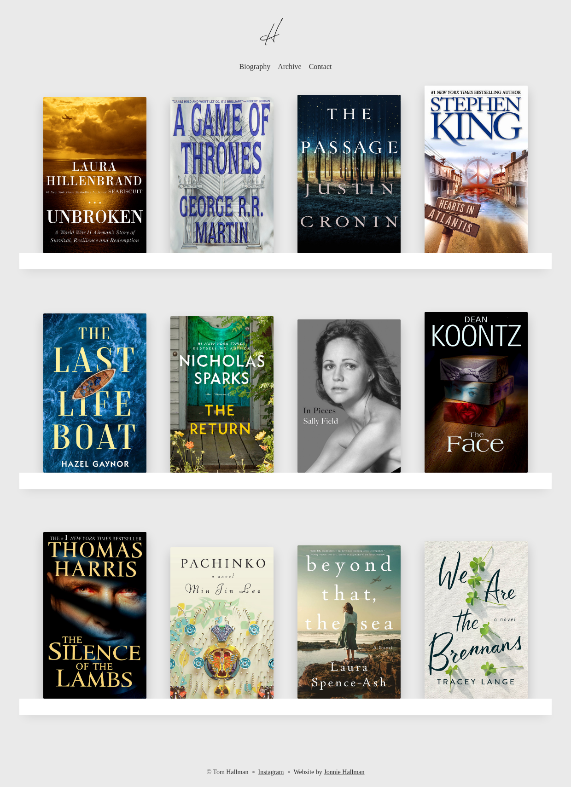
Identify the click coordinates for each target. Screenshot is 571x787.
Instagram (271, 772)
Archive (290, 66)
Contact (320, 66)
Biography (255, 66)
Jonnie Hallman (344, 772)
